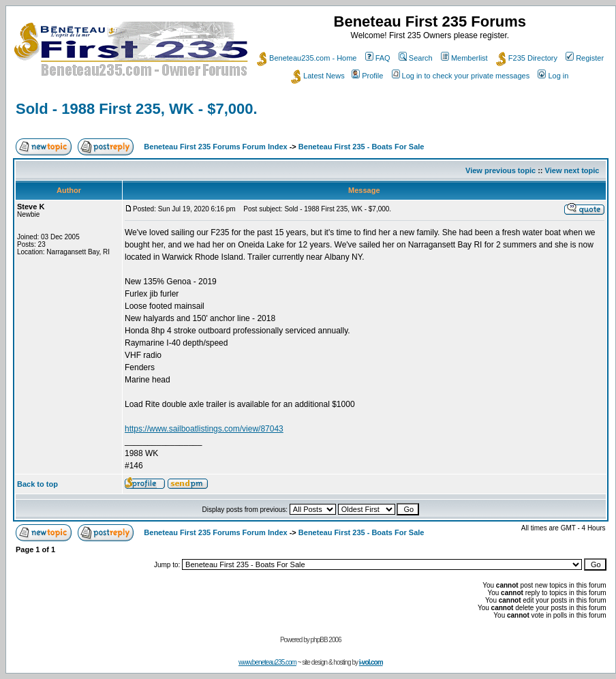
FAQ (377, 58)
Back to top (37, 484)
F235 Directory (526, 58)
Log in (553, 76)
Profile (367, 76)
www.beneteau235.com (267, 662)
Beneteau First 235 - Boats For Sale (361, 146)
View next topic (572, 170)
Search (416, 58)
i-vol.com (371, 662)
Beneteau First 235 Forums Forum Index (215, 146)
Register (585, 58)
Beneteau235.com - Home (306, 58)
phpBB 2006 (326, 640)
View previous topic (500, 170)
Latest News (318, 76)
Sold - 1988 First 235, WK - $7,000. (137, 108)
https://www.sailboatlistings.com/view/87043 (204, 429)
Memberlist (464, 58)
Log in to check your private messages (461, 76)
